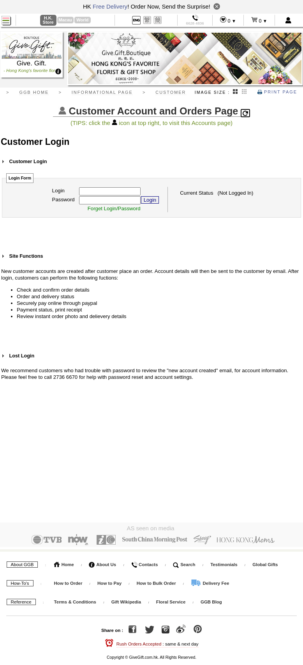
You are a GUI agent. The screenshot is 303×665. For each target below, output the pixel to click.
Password (63, 199)
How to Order (68, 581)
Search (184, 563)
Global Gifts (265, 563)
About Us (102, 563)
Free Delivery (110, 6)
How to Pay (110, 581)
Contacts (144, 563)
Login (58, 191)
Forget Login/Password (114, 208)
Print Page (277, 92)
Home (64, 563)
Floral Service (170, 600)
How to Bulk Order (157, 581)
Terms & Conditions (75, 600)
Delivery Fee (210, 581)
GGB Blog (211, 600)
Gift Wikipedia (126, 600)
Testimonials (223, 563)
